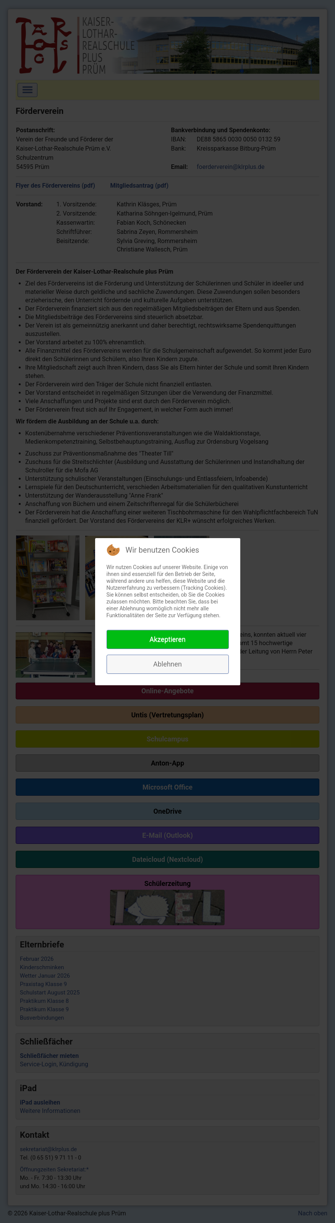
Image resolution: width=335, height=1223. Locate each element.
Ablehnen (167, 664)
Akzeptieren (167, 639)
